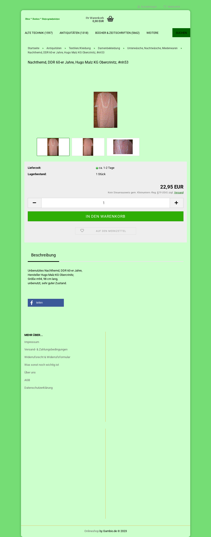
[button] (46, 303)
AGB (27, 380)
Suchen (181, 32)
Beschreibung (43, 255)
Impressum (31, 342)
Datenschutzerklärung (38, 387)
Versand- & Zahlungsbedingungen (45, 349)
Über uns (30, 372)
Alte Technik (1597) (39, 32)
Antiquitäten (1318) (74, 32)
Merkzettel (172, 6)
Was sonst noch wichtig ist (41, 364)
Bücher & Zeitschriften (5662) (117, 32)
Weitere (152, 32)
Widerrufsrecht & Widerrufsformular (47, 357)
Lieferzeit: (34, 167)
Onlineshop (91, 531)
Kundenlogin (147, 6)
